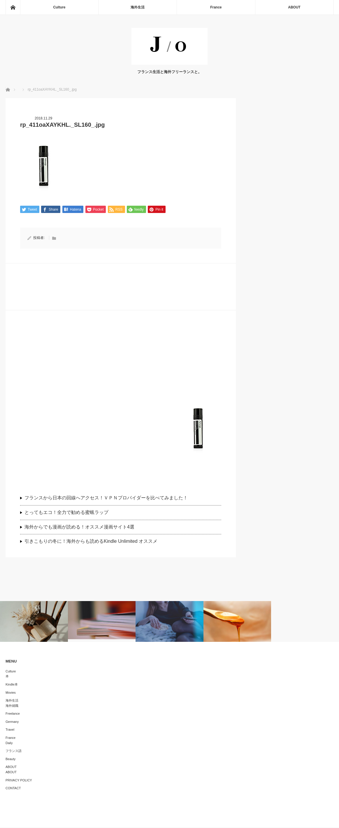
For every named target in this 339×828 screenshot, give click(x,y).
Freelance (13, 714)
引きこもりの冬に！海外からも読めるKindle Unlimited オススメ (90, 541)
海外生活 (138, 7)
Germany (12, 722)
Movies (11, 693)
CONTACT (13, 788)
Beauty (10, 759)
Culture (59, 7)
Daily (9, 743)
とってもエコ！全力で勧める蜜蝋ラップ (66, 512)
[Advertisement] (120, 366)
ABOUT (294, 7)
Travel (10, 730)
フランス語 (14, 751)
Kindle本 (12, 685)
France (216, 7)
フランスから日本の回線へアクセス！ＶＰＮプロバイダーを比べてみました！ (108, 498)
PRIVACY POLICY (19, 780)
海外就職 (12, 706)
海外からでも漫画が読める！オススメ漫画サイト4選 (79, 527)
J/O (165, 819)
